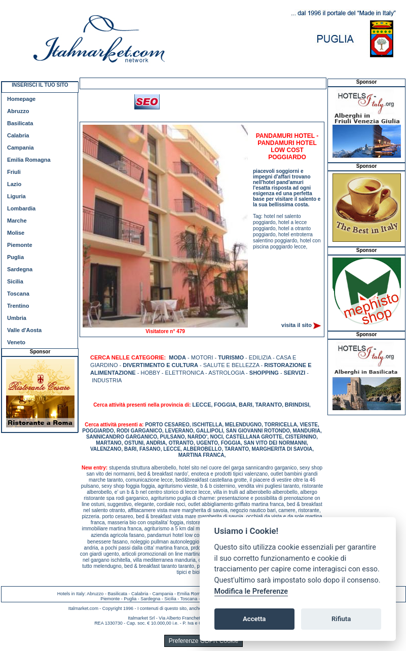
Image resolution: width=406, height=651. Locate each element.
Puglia (15, 257)
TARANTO (268, 405)
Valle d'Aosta (24, 330)
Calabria (18, 135)
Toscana (18, 294)
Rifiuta (341, 619)
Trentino (18, 306)
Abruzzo (18, 111)
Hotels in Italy (71, 593)
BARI (245, 405)
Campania (20, 147)
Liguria (16, 196)
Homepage (21, 99)
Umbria (16, 318)
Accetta (254, 619)
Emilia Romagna (29, 160)
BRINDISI (297, 405)
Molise (15, 233)
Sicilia (15, 281)
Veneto (16, 342)
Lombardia (21, 208)
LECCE (201, 405)
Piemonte (19, 245)
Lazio (14, 184)
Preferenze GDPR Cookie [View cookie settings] (203, 640)
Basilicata (20, 123)
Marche (17, 221)
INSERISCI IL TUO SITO (40, 85)
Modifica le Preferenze (251, 591)
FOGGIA (225, 405)
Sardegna (19, 269)
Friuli (14, 172)
